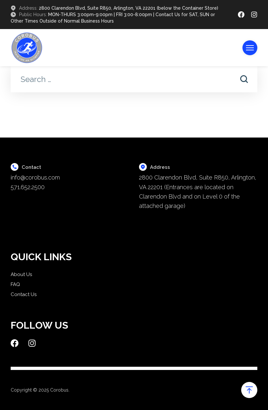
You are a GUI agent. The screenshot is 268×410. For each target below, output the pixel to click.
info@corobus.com (35, 177)
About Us (21, 274)
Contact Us (24, 294)
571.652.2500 (28, 187)
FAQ (15, 284)
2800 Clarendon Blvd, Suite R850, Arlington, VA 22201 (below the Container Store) (128, 8)
